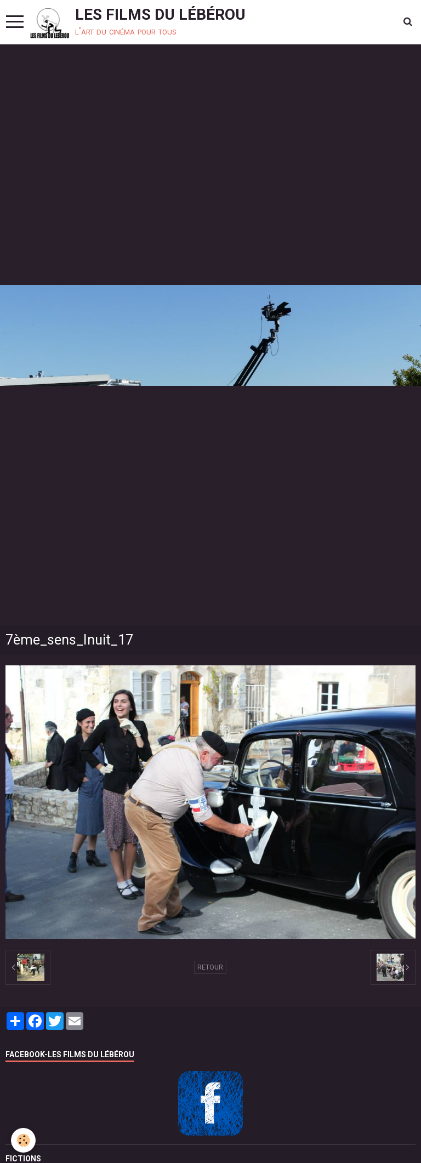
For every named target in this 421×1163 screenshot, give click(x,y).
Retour (210, 967)
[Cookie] (23, 1140)
